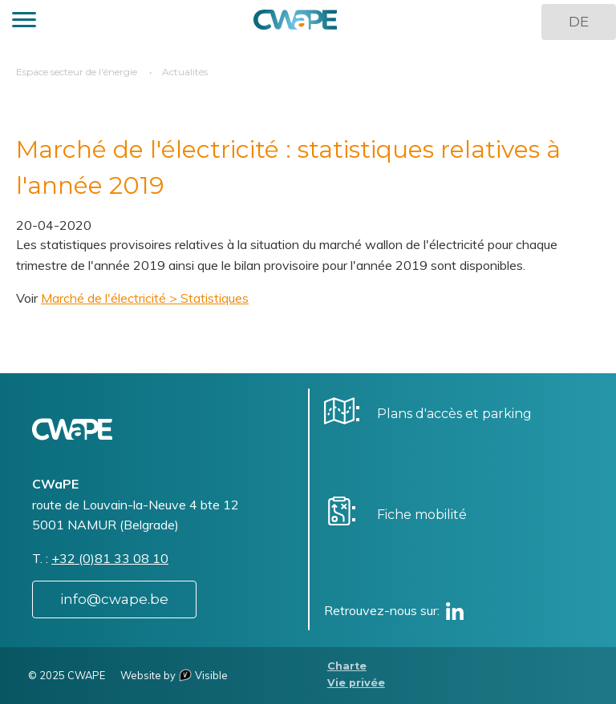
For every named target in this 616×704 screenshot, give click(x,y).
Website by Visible (174, 675)
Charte (347, 666)
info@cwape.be (114, 599)
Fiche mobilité (422, 514)
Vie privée (356, 683)
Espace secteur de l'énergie (76, 72)
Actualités (185, 72)
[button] (24, 22)
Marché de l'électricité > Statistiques (145, 298)
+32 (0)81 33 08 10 (109, 558)
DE (579, 22)
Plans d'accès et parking (454, 413)
